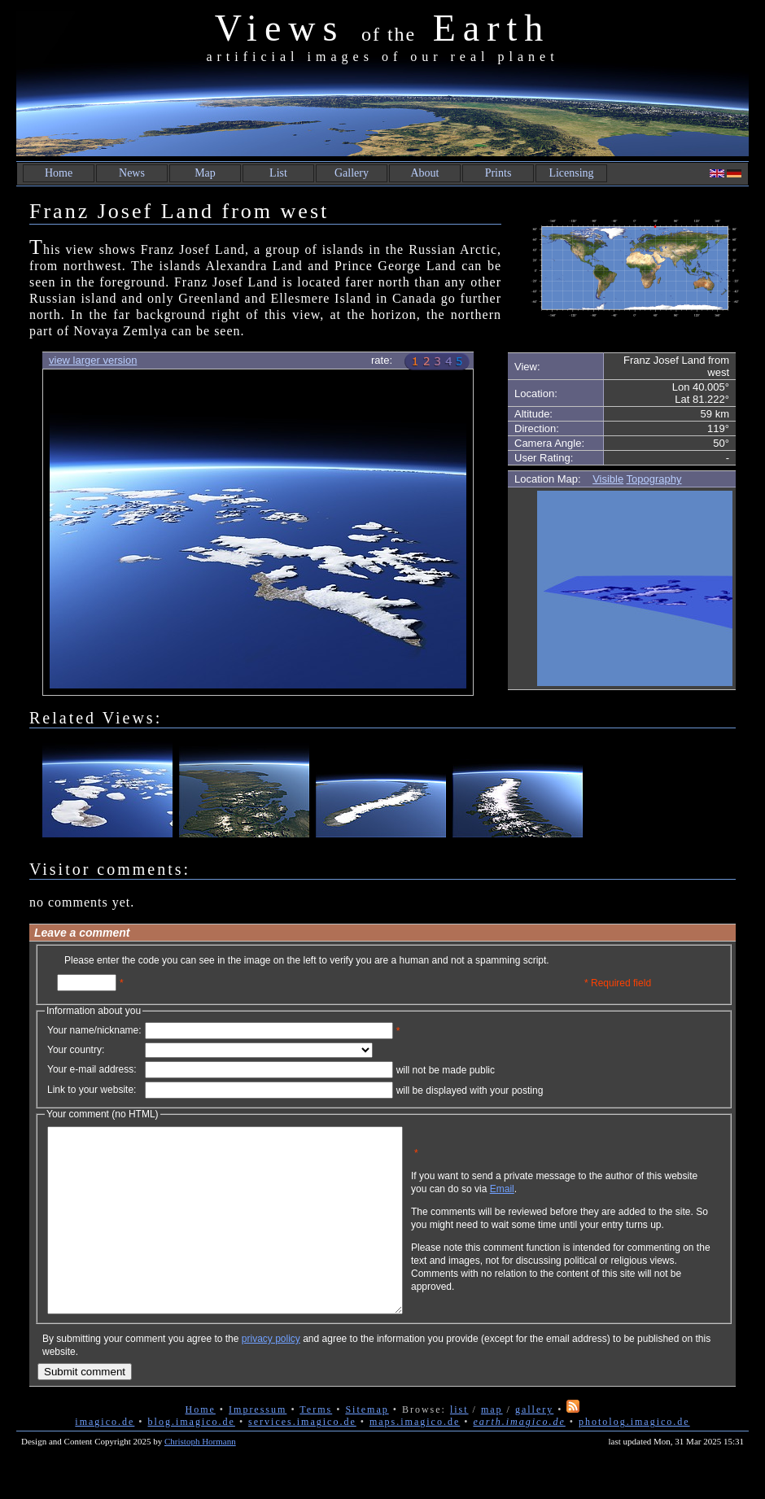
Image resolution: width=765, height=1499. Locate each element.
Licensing (571, 173)
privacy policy (271, 1375)
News (132, 173)
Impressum (257, 1446)
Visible (607, 479)
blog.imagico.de (191, 1458)
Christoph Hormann (200, 1478)
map (492, 1446)
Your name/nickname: (94, 1030)
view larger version (93, 360)
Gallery (351, 173)
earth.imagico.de (519, 1458)
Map (205, 173)
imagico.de (104, 1458)
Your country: (75, 1049)
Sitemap (366, 1446)
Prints (498, 173)
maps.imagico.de (414, 1458)
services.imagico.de (302, 1458)
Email (580, 1201)
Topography (654, 479)
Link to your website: (91, 1089)
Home (58, 173)
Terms (315, 1446)
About (425, 173)
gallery (534, 1446)
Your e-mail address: (92, 1069)
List (278, 173)
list (459, 1446)
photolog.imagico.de (634, 1458)
